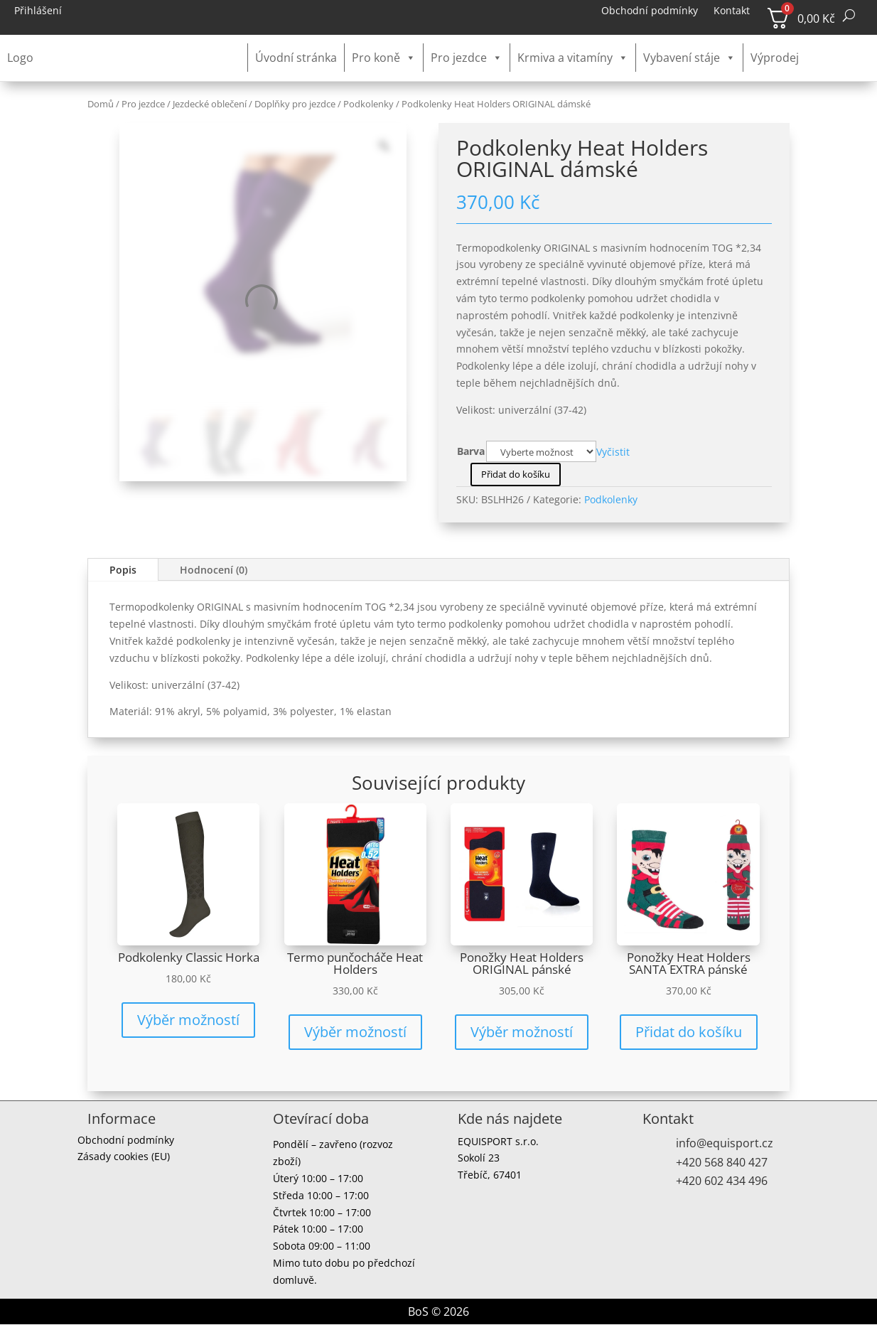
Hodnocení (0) (213, 569)
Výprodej (774, 57)
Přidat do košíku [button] (688, 1031)
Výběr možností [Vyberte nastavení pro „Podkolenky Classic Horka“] (188, 1019)
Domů (100, 103)
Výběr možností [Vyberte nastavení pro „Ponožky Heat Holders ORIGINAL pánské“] (521, 1031)
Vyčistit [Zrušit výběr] (613, 450)
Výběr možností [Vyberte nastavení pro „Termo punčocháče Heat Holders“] (355, 1031)
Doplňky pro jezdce (294, 103)
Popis (122, 569)
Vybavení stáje (689, 57)
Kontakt (732, 11)
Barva (471, 451)
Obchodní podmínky (649, 11)
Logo (20, 57)
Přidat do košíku (515, 474)
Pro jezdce (466, 57)
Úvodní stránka (296, 57)
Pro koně (384, 57)
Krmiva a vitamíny (572, 57)
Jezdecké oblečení (210, 103)
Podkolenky (368, 103)
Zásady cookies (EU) (123, 1158)
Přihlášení (38, 11)
